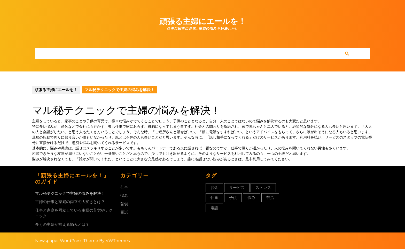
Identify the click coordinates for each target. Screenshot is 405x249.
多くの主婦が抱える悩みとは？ (62, 224)
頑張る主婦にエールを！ (202, 21)
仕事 (124, 187)
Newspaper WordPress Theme (66, 240)
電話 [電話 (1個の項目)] (214, 207)
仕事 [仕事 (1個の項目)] (214, 197)
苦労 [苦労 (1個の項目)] (270, 197)
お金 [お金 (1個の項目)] (214, 187)
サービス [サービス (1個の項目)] (237, 187)
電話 (124, 212)
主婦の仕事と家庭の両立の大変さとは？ (70, 201)
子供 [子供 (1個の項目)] (233, 197)
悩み (124, 195)
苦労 (124, 204)
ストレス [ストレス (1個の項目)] (263, 187)
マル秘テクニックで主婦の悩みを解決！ (70, 193)
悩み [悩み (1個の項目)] (251, 197)
